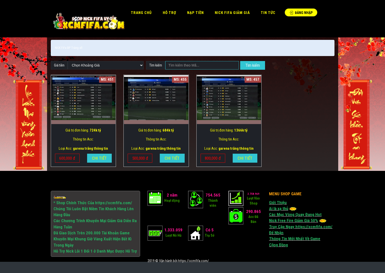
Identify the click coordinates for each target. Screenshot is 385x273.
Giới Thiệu (278, 202)
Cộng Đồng (278, 244)
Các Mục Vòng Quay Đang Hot (295, 214)
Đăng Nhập (301, 13)
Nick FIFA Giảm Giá (232, 12)
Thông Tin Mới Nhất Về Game (294, 238)
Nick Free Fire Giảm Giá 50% (293, 220)
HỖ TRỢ (169, 12)
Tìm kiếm (252, 65)
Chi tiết (99, 158)
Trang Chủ (141, 12)
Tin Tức (268, 12)
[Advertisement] (179, 248)
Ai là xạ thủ (278, 208)
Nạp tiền (195, 12)
